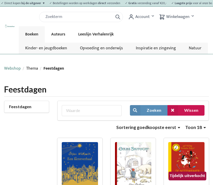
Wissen (182, 110)
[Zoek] (78, 17)
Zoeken (145, 110)
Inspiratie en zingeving (156, 48)
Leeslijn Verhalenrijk (96, 34)
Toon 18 (195, 127)
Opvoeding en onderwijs (101, 48)
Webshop (12, 68)
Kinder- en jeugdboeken (46, 48)
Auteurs (58, 34)
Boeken (31, 34)
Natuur (195, 48)
